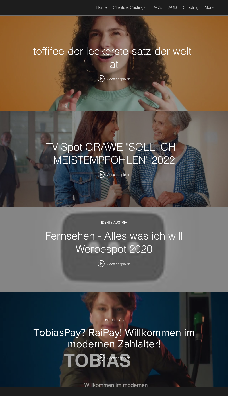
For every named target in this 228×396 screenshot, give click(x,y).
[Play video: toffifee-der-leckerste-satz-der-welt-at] (114, 78)
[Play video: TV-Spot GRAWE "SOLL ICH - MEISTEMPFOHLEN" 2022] (114, 174)
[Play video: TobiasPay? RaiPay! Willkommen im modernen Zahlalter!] (114, 357)
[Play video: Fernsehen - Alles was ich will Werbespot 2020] (114, 263)
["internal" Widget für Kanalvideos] (114, 63)
